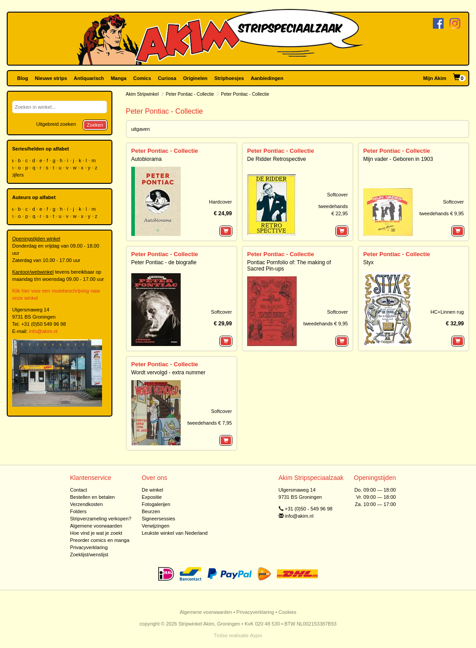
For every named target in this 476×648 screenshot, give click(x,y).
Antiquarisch (89, 78)
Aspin (256, 635)
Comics (142, 78)
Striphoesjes (229, 78)
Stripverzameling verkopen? (100, 518)
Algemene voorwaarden (96, 525)
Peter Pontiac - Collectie (190, 94)
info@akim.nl (43, 331)
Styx (368, 262)
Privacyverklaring (89, 547)
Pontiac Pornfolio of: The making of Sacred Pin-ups (289, 265)
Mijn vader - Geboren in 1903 (398, 159)
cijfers (18, 175)
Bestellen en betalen (92, 497)
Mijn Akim (434, 78)
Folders (78, 511)
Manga (118, 78)
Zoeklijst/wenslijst (89, 554)
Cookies (288, 612)
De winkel (152, 490)
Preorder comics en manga (99, 540)
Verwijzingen (155, 525)
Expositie (152, 497)
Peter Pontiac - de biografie (163, 262)
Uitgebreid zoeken (56, 124)
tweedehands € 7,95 (209, 423)
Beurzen (151, 511)
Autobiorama (146, 159)
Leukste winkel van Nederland (175, 533)
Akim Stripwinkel (142, 94)
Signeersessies (158, 518)
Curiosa (167, 78)
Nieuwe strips (51, 78)
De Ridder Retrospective (276, 159)
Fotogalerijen (156, 504)
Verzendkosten (86, 504)
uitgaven (140, 129)
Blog (22, 78)
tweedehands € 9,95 (441, 213)
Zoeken (95, 125)
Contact (78, 490)
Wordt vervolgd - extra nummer (168, 372)
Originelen (195, 78)
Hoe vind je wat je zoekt (96, 533)
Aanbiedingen (267, 78)
